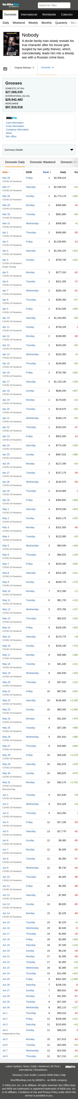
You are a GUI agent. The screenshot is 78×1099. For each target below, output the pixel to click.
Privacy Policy (50, 1092)
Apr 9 (5, 308)
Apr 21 (6, 418)
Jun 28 (6, 996)
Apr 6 (5, 281)
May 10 (6, 591)
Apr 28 (6, 481)
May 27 (6, 746)
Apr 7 (5, 290)
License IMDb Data (48, 1075)
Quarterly (61, 22)
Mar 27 (6, 187)
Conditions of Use (27, 1092)
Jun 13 (6, 904)
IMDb (53, 1080)
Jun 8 (5, 858)
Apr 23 (6, 436)
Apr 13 (6, 345)
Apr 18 (6, 390)
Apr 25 (6, 454)
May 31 (6, 782)
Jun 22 (6, 962)
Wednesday (32, 223)
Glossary (17, 1075)
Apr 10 (6, 318)
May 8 (5, 572)
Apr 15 (6, 363)
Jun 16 (6, 928)
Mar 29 (6, 205)
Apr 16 (6, 372)
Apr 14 (6, 354)
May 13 (6, 618)
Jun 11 (6, 886)
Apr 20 (6, 409)
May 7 (5, 563)
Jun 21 (6, 956)
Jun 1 (5, 794)
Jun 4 (5, 822)
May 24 (6, 718)
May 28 (6, 755)
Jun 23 (6, 967)
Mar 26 (6, 177)
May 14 (6, 627)
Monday (30, 205)
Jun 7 (5, 849)
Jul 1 (5, 1013)
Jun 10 (6, 876)
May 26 (6, 736)
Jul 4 (5, 1030)
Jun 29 (6, 1001)
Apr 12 (6, 336)
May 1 (5, 509)
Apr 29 (6, 491)
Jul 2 (5, 1018)
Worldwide (49, 14)
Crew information (15, 126)
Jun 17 (6, 933)
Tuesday (30, 214)
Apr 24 (6, 445)
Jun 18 (6, 939)
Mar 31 (6, 223)
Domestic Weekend (42, 162)
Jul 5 (5, 1039)
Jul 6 (5, 1045)
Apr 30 (6, 500)
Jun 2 (5, 804)
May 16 (6, 645)
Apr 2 (5, 241)
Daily (6, 22)
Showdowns (40, 1069)
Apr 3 (5, 250)
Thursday (31, 232)
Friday (29, 177)
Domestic (10, 14)
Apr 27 (6, 472)
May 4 (5, 536)
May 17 (6, 654)
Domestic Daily (15, 162)
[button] (74, 4)
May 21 (6, 691)
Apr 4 (5, 259)
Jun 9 (5, 867)
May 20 (6, 682)
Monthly (47, 22)
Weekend (19, 22)
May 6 (5, 554)
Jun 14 (6, 913)
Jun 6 (5, 840)
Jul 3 (5, 1024)
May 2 (5, 518)
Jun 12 (6, 895)
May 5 (5, 545)
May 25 (6, 727)
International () (17, 96)
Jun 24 (6, 973)
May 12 (6, 609)
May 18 (6, 664)
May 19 (6, 673)
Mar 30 (6, 214)
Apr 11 (6, 327)
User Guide (30, 1075)
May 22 (6, 700)
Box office (11, 136)
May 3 (5, 527)
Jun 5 (5, 831)
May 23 (6, 709)
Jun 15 (6, 922)
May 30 (6, 773)
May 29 (6, 764)
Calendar (67, 14)
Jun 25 (6, 979)
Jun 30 (6, 1007)
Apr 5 (5, 272)
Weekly (33, 22)
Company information (17, 129)
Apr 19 (6, 399)
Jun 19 (6, 945)
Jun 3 (5, 813)
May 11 (6, 600)
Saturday (31, 187)
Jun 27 (6, 990)
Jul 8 (5, 1056)
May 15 (6, 636)
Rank (46, 172)
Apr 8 (5, 299)
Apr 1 (5, 232)
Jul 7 (5, 1050)
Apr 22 (6, 427)
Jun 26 (6, 984)
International (29, 14)
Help (63, 1075)
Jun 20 (6, 950)
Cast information (15, 122)
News (9, 133)
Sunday (30, 196)
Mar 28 (6, 196)
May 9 (5, 582)
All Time (55, 1066)
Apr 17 (6, 381)
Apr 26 (6, 463)
